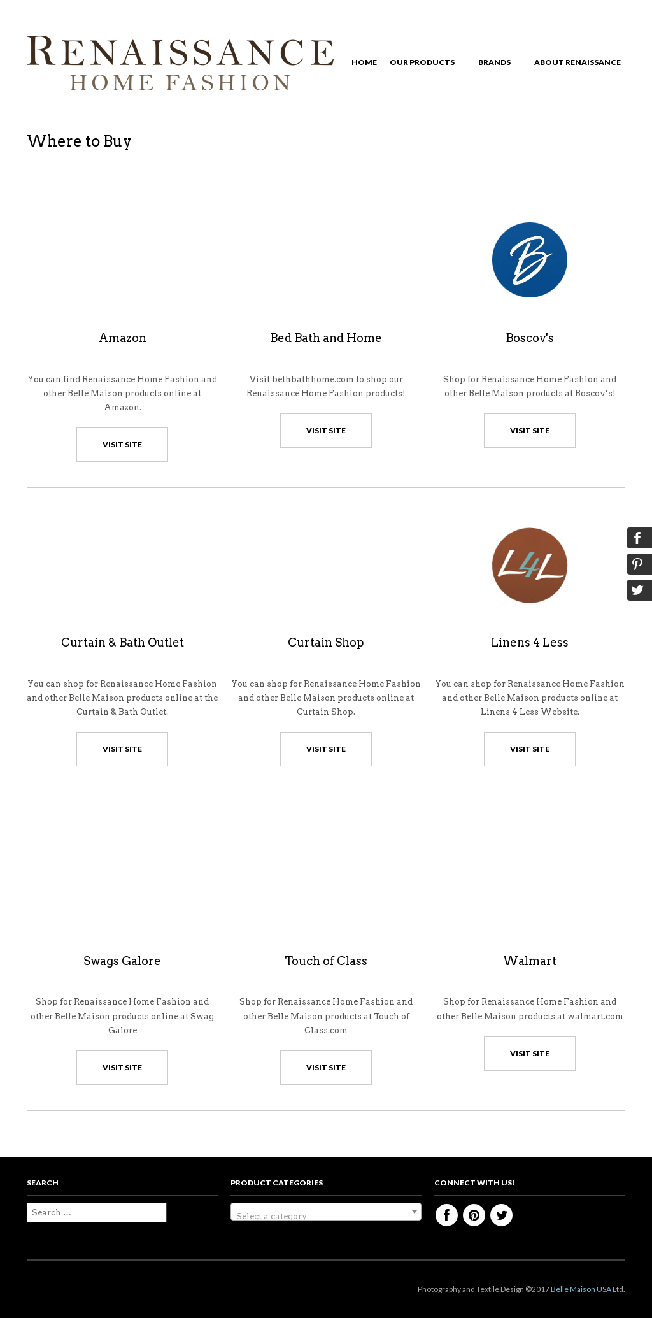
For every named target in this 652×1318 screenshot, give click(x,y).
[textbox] (326, 1216)
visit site (122, 444)
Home (364, 62)
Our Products (425, 64)
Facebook (446, 1215)
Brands (497, 64)
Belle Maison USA (581, 1289)
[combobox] (326, 1212)
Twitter (501, 1215)
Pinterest (474, 1215)
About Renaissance (581, 64)
